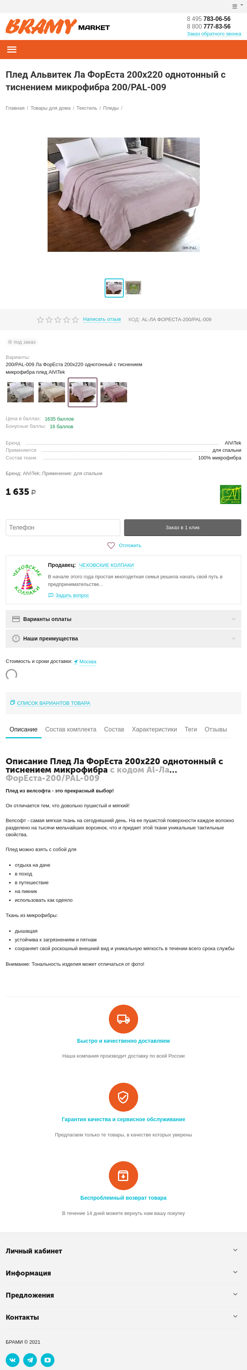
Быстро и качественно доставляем (123, 1041)
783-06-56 (209, 19)
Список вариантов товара (53, 703)
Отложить (123, 545)
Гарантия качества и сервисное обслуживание (123, 1119)
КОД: (134, 319)
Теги (191, 729)
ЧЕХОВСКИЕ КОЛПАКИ (106, 565)
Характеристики (154, 729)
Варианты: (18, 357)
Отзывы (216, 729)
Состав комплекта (71, 729)
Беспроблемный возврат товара (123, 1198)
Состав (114, 729)
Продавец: (62, 565)
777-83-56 (209, 26)
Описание (24, 729)
